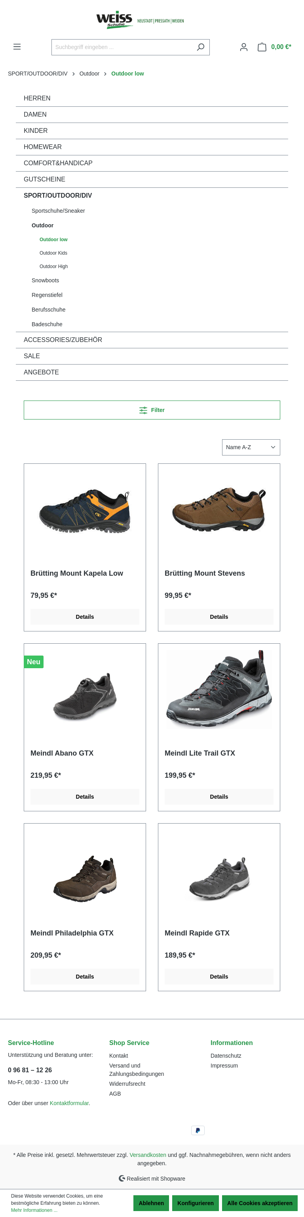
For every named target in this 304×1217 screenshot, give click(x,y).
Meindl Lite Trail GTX (200, 753)
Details (85, 617)
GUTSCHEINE (44, 179)
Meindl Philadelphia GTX (72, 933)
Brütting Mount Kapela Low (76, 573)
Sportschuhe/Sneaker (58, 211)
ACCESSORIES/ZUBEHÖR (63, 339)
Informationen (232, 1042)
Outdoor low (54, 239)
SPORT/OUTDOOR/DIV (58, 195)
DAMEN (35, 114)
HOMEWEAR (43, 147)
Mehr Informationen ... (34, 1210)
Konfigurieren (195, 1203)
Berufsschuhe (49, 309)
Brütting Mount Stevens (205, 573)
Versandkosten (148, 1155)
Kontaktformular (69, 1103)
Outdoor (42, 225)
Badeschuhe (47, 324)
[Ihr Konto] (244, 47)
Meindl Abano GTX (61, 753)
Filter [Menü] (152, 408)
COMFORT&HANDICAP (58, 163)
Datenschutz (226, 1056)
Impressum (224, 1065)
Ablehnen (151, 1203)
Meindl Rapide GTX (197, 933)
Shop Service (129, 1042)
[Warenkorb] (274, 47)
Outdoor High (54, 266)
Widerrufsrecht (127, 1084)
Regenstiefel (47, 295)
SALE (32, 356)
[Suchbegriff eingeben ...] (121, 47)
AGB (115, 1093)
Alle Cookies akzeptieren (260, 1203)
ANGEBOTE (41, 372)
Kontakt (118, 1056)
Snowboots (45, 280)
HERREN (37, 98)
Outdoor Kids (53, 253)
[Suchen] (200, 47)
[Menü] (17, 46)
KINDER (36, 130)
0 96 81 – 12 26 (30, 1070)
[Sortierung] (251, 447)
